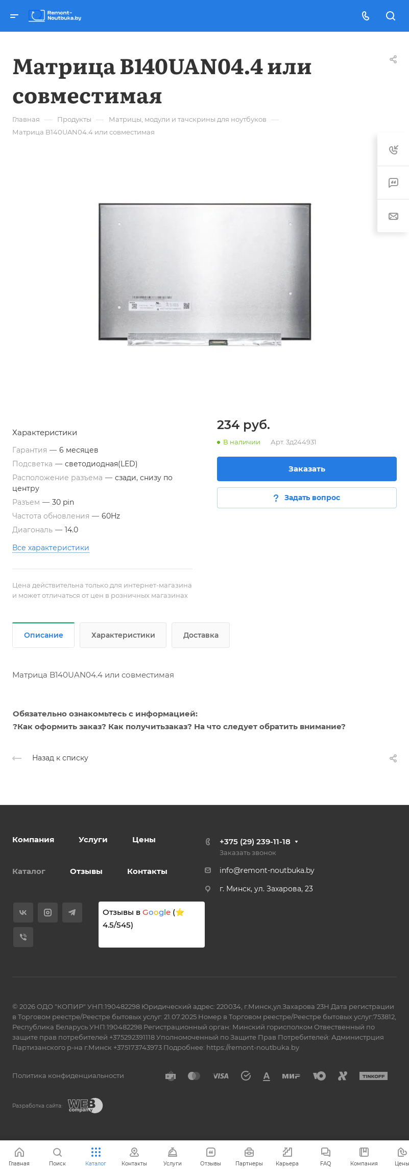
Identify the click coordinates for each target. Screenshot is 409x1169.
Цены (144, 839)
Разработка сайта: (37, 1106)
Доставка (201, 635)
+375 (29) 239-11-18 (255, 841)
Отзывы (86, 871)
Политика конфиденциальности (68, 1075)
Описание (43, 635)
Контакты (147, 871)
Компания (33, 839)
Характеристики (123, 635)
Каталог (28, 871)
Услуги (93, 839)
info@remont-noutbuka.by (267, 870)
